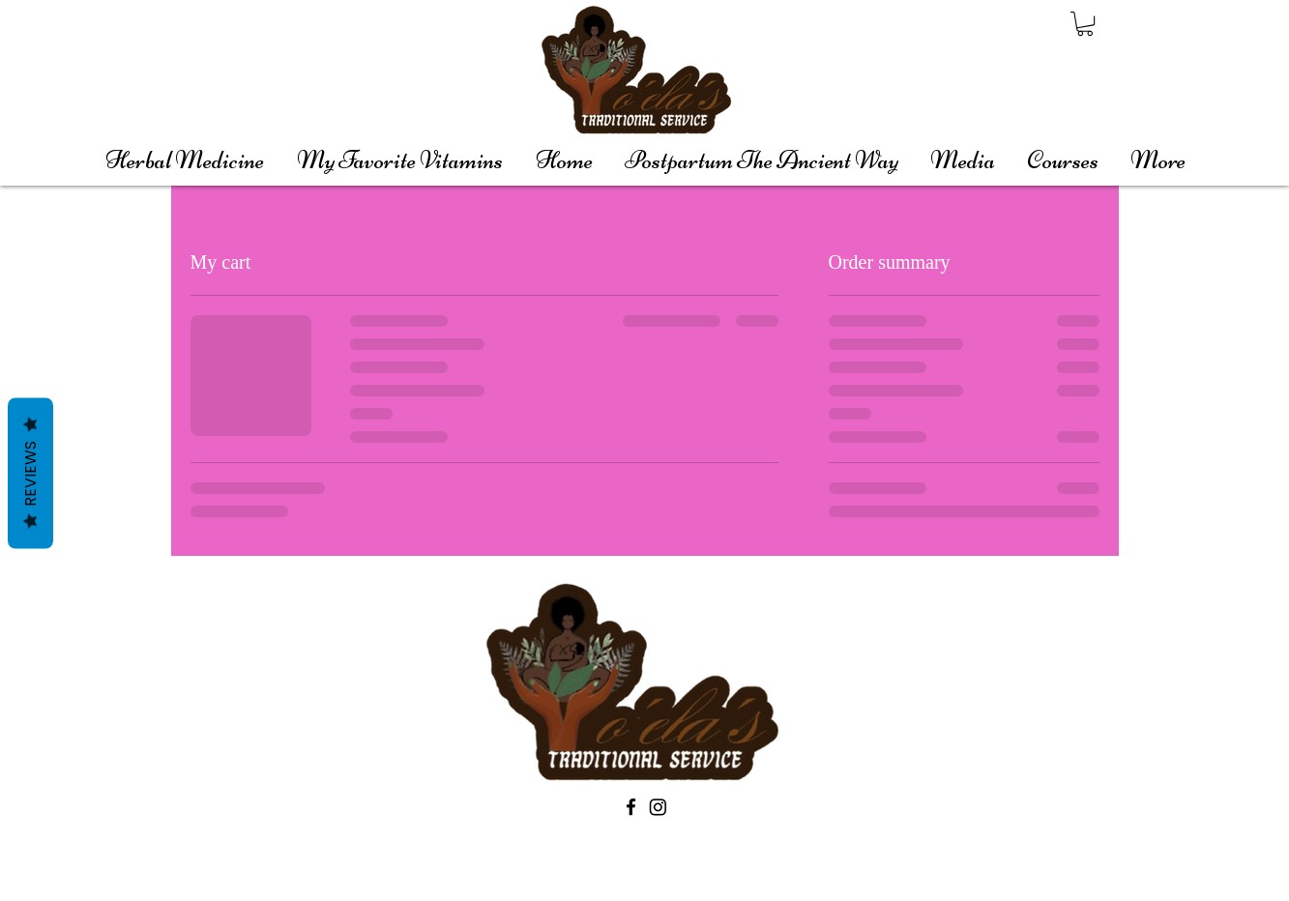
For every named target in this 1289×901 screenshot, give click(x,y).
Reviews (30, 474)
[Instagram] (658, 807)
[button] (1084, 24)
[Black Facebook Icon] (631, 807)
